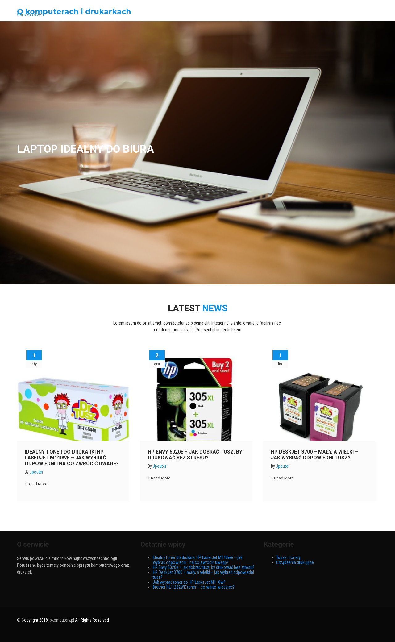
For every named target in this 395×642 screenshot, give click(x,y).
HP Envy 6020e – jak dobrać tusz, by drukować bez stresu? (195, 455)
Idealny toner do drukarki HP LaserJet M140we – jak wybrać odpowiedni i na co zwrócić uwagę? (72, 457)
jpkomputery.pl (61, 620)
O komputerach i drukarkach (74, 11)
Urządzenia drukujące (295, 562)
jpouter (36, 472)
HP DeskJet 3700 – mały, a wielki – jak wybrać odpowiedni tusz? (314, 455)
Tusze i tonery (288, 557)
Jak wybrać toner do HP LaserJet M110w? (189, 582)
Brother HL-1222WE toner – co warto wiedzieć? (194, 587)
